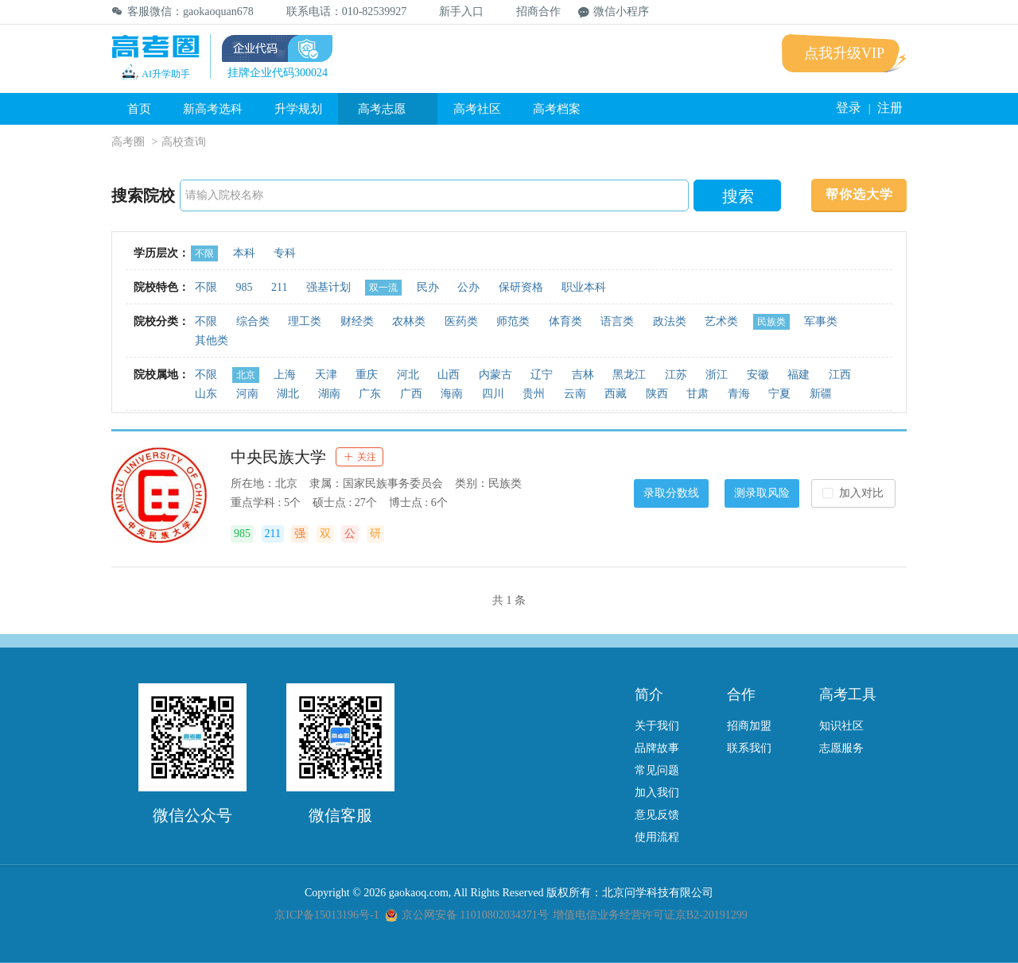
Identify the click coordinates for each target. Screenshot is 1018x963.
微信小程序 (613, 11)
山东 (206, 394)
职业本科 (583, 287)
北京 (245, 375)
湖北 (288, 394)
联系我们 (749, 748)
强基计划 (328, 287)
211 (279, 287)
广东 (370, 394)
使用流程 (657, 837)
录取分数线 (671, 493)
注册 (890, 107)
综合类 (253, 321)
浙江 (716, 375)
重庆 (367, 375)
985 (244, 287)
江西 (840, 375)
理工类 (304, 321)
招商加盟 (749, 726)
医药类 (461, 321)
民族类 (771, 321)
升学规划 (298, 108)
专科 (285, 253)
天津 (326, 375)
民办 (428, 287)
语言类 (617, 321)
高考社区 (477, 108)
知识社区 (841, 726)
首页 (139, 108)
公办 (468, 287)
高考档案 (557, 108)
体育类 (565, 321)
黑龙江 (629, 375)
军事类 (820, 321)
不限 (204, 253)
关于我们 (657, 726)
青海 (739, 394)
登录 (848, 107)
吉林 (583, 375)
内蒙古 (495, 375)
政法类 (669, 321)
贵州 (534, 394)
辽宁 (541, 375)
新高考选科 (213, 108)
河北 (408, 375)
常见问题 (657, 770)
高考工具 (847, 694)
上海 (285, 375)
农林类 (408, 321)
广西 (411, 394)
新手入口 (454, 11)
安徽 (758, 375)
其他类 (211, 340)
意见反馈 (657, 815)
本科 (244, 253)
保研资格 (521, 287)
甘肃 (697, 394)
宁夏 (779, 394)
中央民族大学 (278, 457)
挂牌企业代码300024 (277, 73)
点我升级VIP (844, 53)
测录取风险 (762, 493)
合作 (741, 694)
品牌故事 (657, 748)
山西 (448, 375)
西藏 (615, 394)
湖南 (329, 394)
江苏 (676, 375)
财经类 (357, 321)
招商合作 (531, 11)
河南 (247, 394)
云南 (575, 394)
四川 (493, 394)
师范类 (513, 321)
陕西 (657, 394)
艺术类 (721, 321)
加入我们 (657, 793)
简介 (649, 694)
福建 (798, 375)
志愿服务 (841, 748)
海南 (452, 394)
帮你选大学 (859, 194)
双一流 (383, 287)
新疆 (821, 394)
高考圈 (128, 142)
